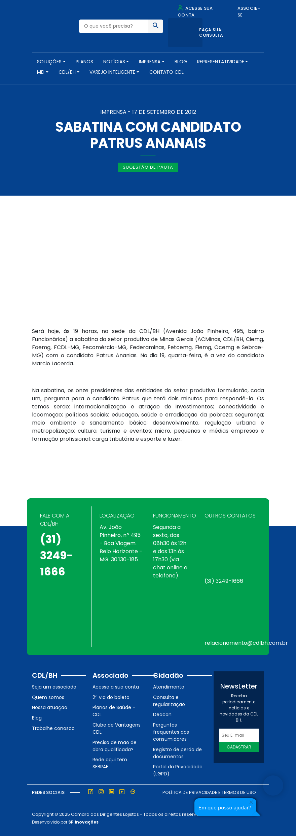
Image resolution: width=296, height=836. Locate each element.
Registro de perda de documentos (177, 753)
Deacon (162, 714)
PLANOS (84, 61)
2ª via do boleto (111, 697)
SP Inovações (83, 822)
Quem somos (48, 697)
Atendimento (168, 686)
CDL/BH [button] (67, 72)
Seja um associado (54, 686)
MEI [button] (40, 72)
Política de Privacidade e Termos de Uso (209, 792)
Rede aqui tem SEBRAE (109, 763)
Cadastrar (239, 747)
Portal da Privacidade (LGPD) (177, 770)
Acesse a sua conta (115, 686)
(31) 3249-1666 (56, 555)
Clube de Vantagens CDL (116, 728)
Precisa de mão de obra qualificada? (114, 746)
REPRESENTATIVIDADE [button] (220, 61)
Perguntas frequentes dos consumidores (171, 732)
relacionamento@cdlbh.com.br (246, 643)
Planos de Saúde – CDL (114, 711)
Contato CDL (166, 72)
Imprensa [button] (149, 61)
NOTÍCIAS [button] (114, 61)
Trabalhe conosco (53, 728)
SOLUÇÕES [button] (49, 61)
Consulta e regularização (169, 701)
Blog (181, 61)
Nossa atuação (49, 707)
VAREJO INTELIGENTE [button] (112, 72)
